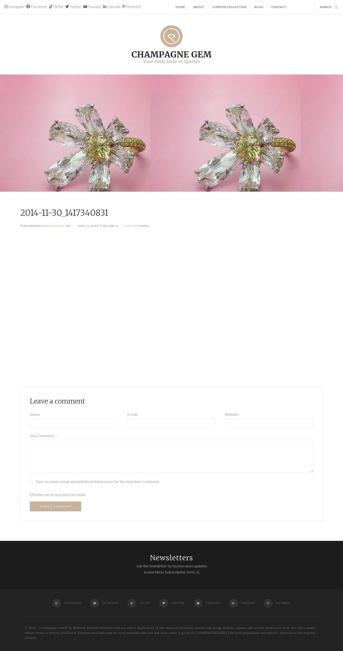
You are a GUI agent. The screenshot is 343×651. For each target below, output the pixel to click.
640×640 (132, 226)
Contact (278, 7)
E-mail (132, 414)
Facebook (36, 6)
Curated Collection (229, 7)
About (198, 7)
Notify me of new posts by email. (59, 494)
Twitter (73, 6)
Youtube (92, 6)
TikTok (56, 6)
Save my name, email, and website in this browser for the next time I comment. (98, 481)
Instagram (14, 6)
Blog (259, 7)
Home (180, 7)
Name (35, 414)
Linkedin (111, 6)
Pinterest (131, 6)
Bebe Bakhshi (53, 226)
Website (232, 414)
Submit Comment (55, 506)
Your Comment (44, 436)
